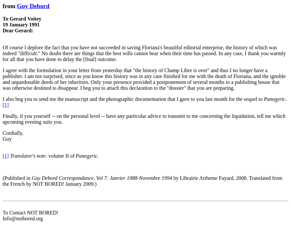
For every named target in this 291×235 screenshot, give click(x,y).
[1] (6, 105)
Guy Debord (33, 6)
